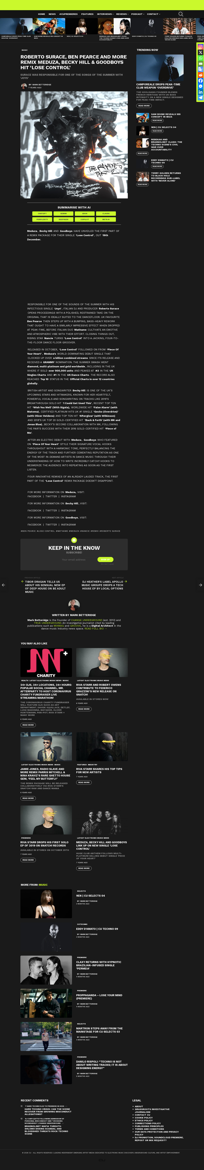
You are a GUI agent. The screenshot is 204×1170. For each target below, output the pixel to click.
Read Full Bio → (96, 632)
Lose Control (46, 534)
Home (41, 17)
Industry (92, 768)
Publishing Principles (149, 1129)
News (52, 17)
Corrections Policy (148, 1127)
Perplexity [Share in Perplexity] (42, 223)
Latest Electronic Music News (45, 684)
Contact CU (142, 1118)
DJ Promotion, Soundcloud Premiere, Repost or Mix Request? (159, 1142)
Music (66, 684)
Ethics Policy (144, 1124)
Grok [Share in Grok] (84, 217)
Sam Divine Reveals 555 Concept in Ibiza (165, 118)
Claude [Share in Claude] (106, 217)
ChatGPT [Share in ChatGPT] (42, 217)
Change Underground (86, 623)
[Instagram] (200, 47)
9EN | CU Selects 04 (75, 39)
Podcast (137, 17)
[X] (200, 52)
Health (24, 684)
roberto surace (110, 534)
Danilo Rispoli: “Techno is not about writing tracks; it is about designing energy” (102, 1068)
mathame (62, 534)
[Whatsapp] (200, 58)
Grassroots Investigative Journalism (152, 1114)
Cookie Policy (144, 1121)
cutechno (82, 928)
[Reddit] (200, 75)
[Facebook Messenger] (200, 86)
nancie (86, 534)
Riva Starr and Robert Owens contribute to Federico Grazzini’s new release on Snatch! (98, 693)
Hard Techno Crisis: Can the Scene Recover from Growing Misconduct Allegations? (48, 1115)
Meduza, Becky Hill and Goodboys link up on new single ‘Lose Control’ (101, 849)
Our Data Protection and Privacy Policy (157, 1136)
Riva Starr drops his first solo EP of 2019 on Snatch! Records (44, 847)
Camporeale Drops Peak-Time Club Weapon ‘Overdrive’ (16, 40)
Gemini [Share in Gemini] (63, 217)
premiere (26, 841)
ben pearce (29, 534)
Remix (95, 534)
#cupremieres (68, 17)
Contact (152, 17)
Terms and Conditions (149, 1132)
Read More (28, 728)
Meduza (74, 534)
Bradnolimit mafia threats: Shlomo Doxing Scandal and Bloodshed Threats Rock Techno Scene (46, 1133)
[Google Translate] (200, 69)
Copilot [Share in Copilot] (85, 223)
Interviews (104, 17)
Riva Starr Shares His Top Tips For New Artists (99, 774)
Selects (81, 895)
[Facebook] (200, 80)
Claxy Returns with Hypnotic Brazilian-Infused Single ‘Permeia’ (98, 969)
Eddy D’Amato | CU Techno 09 (144, 39)
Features (87, 17)
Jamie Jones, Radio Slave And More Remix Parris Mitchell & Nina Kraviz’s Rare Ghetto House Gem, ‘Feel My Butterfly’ (45, 777)
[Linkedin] (200, 92)
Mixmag (59, 629)
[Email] (200, 64)
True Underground (47, 626)
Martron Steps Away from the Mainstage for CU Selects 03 (99, 1033)
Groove (75, 629)
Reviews (121, 17)
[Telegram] (200, 97)
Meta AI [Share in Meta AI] (106, 223)
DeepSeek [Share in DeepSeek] (63, 223)
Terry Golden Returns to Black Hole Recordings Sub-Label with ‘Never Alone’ (179, 41)
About (139, 1110)
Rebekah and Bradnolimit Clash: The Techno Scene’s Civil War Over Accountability (114, 41)
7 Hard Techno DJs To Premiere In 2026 (44, 1110)
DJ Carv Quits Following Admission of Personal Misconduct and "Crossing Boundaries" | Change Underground (44, 1124)
